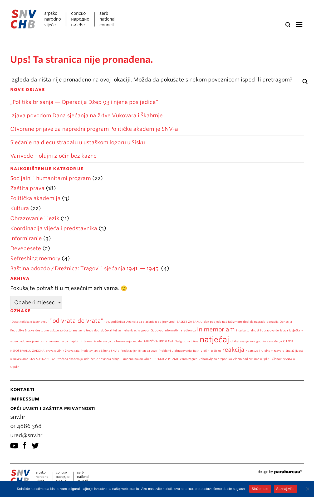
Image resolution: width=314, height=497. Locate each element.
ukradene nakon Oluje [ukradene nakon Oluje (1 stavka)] (136, 359)
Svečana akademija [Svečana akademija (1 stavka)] (70, 359)
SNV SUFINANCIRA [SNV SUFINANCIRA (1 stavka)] (42, 359)
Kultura (19, 208)
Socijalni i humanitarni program (50, 178)
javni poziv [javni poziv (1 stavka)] (39, 341)
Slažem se (260, 489)
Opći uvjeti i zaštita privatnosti (53, 408)
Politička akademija (35, 198)
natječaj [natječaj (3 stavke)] (214, 339)
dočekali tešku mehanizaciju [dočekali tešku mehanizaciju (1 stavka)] (120, 330)
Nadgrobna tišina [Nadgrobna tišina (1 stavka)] (186, 341)
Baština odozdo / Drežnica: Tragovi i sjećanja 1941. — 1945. (85, 268)
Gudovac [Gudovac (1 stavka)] (157, 330)
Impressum (25, 398)
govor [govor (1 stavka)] (145, 330)
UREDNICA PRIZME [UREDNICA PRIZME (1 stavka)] (166, 359)
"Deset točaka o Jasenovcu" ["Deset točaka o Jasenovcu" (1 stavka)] (29, 322)
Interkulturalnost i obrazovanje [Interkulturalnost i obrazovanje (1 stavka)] (257, 330)
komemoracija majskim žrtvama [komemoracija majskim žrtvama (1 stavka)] (70, 341)
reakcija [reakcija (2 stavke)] (233, 349)
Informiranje (26, 238)
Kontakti (22, 389)
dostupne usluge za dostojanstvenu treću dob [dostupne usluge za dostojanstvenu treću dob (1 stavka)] (67, 330)
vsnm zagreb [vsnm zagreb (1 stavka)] (189, 359)
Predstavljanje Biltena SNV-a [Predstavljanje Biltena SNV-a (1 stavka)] (100, 351)
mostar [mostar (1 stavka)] (138, 341)
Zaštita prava (27, 188)
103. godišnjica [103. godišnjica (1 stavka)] (115, 322)
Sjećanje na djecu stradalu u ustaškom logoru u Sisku (77, 142)
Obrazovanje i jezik (34, 218)
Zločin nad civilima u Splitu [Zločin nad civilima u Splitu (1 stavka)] (252, 359)
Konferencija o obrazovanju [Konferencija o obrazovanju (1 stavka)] (113, 341)
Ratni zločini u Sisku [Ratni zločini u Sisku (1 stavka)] (207, 351)
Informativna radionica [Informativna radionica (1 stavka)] (180, 330)
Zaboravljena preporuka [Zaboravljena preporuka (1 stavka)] (215, 359)
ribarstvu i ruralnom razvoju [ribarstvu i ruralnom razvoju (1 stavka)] (265, 351)
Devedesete (25, 248)
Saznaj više (285, 489)
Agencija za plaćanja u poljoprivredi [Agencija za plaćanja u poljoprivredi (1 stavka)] (150, 322)
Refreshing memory (35, 258)
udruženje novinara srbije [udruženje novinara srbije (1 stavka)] (101, 359)
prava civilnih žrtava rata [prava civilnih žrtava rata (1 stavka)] (63, 351)
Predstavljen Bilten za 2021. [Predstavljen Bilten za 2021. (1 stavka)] (139, 351)
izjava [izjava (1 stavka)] (284, 330)
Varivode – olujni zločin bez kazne (53, 156)
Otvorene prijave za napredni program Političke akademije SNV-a (94, 129)
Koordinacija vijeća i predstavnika (53, 228)
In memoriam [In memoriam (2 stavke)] (216, 329)
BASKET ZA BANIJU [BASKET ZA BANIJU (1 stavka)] (190, 322)
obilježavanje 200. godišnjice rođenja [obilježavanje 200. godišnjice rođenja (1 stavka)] (256, 341)
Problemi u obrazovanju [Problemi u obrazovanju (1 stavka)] (175, 351)
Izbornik (299, 25)
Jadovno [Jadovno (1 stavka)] (25, 341)
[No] (307, 488)
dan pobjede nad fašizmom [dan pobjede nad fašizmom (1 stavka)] (223, 322)
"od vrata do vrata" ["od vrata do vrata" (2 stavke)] (76, 320)
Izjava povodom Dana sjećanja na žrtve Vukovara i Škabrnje (86, 115)
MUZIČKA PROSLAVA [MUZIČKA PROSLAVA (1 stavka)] (158, 341)
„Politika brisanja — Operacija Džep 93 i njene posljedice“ (84, 102)
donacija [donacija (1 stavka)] (272, 322)
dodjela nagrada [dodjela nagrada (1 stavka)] (254, 322)
